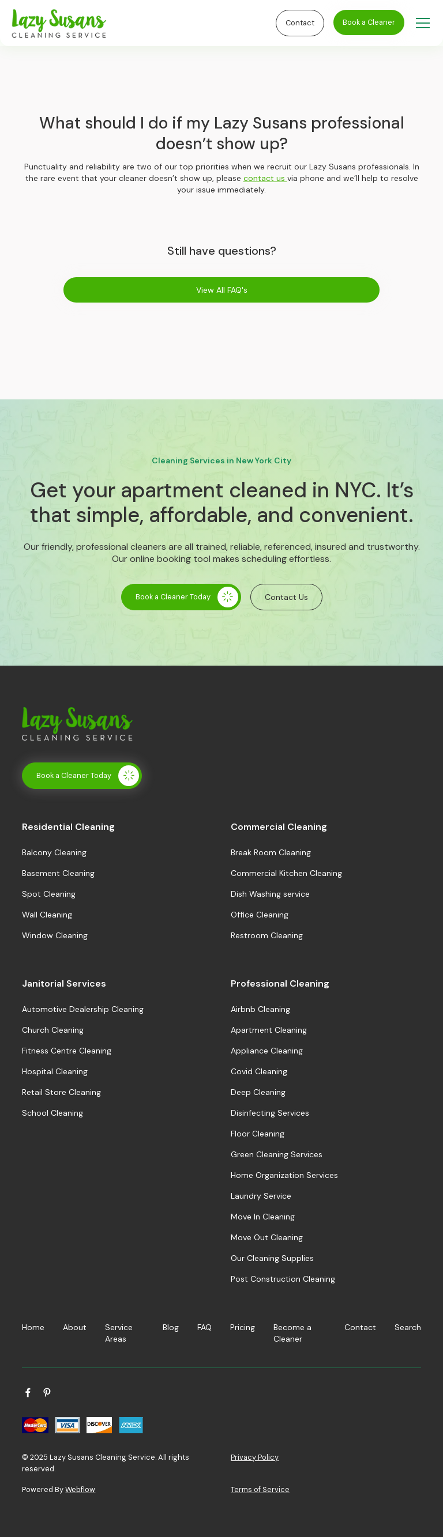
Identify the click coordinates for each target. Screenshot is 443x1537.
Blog (171, 1327)
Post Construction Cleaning (283, 1279)
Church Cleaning (53, 1030)
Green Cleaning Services (276, 1154)
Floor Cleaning (257, 1133)
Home (33, 1327)
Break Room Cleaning (271, 852)
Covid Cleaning (259, 1071)
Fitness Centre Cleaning (66, 1050)
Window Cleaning (55, 935)
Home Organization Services (284, 1175)
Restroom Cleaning (267, 935)
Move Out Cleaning (267, 1237)
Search (408, 1327)
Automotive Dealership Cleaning (83, 1009)
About (75, 1327)
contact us (265, 178)
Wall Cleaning (47, 914)
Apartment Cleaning (269, 1030)
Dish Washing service (270, 894)
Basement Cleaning (58, 873)
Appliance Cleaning (267, 1050)
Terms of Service (260, 1489)
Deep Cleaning (258, 1092)
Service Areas (119, 1333)
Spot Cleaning (49, 894)
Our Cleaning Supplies (272, 1258)
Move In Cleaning (263, 1216)
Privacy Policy (255, 1457)
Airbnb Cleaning (260, 1009)
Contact (300, 23)
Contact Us (286, 597)
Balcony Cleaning (54, 852)
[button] (420, 23)
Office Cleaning (259, 914)
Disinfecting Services (270, 1113)
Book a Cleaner (369, 22)
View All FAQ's (221, 290)
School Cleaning (52, 1113)
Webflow (80, 1489)
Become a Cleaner (292, 1333)
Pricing (242, 1327)
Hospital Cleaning (55, 1071)
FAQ (204, 1327)
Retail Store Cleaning (61, 1092)
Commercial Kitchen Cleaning (286, 873)
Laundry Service (261, 1196)
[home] (141, 23)
